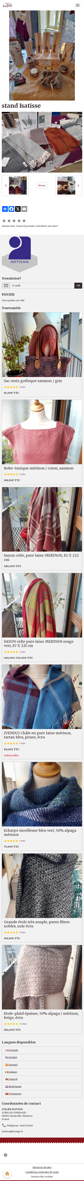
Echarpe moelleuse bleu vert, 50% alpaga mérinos (40, 832)
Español (11, 1064)
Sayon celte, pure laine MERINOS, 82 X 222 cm (41, 557)
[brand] (8, 5)
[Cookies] (7, 1174)
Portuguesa (13, 1093)
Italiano (11, 1072)
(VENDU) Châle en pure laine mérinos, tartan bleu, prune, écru (37, 735)
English (11, 1057)
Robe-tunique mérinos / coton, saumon (39, 468)
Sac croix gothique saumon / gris (33, 381)
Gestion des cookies (42, 1176)
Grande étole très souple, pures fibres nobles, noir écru (37, 924)
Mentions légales (42, 1167)
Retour (42, 185)
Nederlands (13, 1086)
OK (78, 285)
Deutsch (11, 1079)
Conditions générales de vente (42, 1172)
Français (11, 1050)
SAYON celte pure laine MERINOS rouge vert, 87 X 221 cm (38, 643)
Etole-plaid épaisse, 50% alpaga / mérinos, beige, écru (41, 1015)
